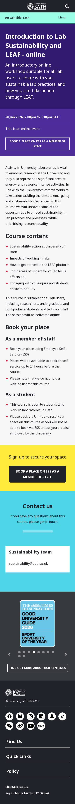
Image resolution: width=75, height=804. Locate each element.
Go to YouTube (31, 726)
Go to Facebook (9, 716)
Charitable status (16, 787)
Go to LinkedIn (41, 716)
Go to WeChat (9, 726)
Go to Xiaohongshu (41, 726)
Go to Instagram (31, 716)
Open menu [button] (8, 6)
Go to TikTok (62, 716)
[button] (9, 654)
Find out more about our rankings (37, 668)
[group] (37, 623)
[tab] (19, 652)
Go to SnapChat (52, 716)
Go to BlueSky (20, 716)
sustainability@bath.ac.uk (28, 563)
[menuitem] (38, 740)
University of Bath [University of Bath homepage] (37, 6)
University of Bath (16, 692)
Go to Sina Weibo (20, 726)
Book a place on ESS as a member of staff (37, 143)
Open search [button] (67, 6)
